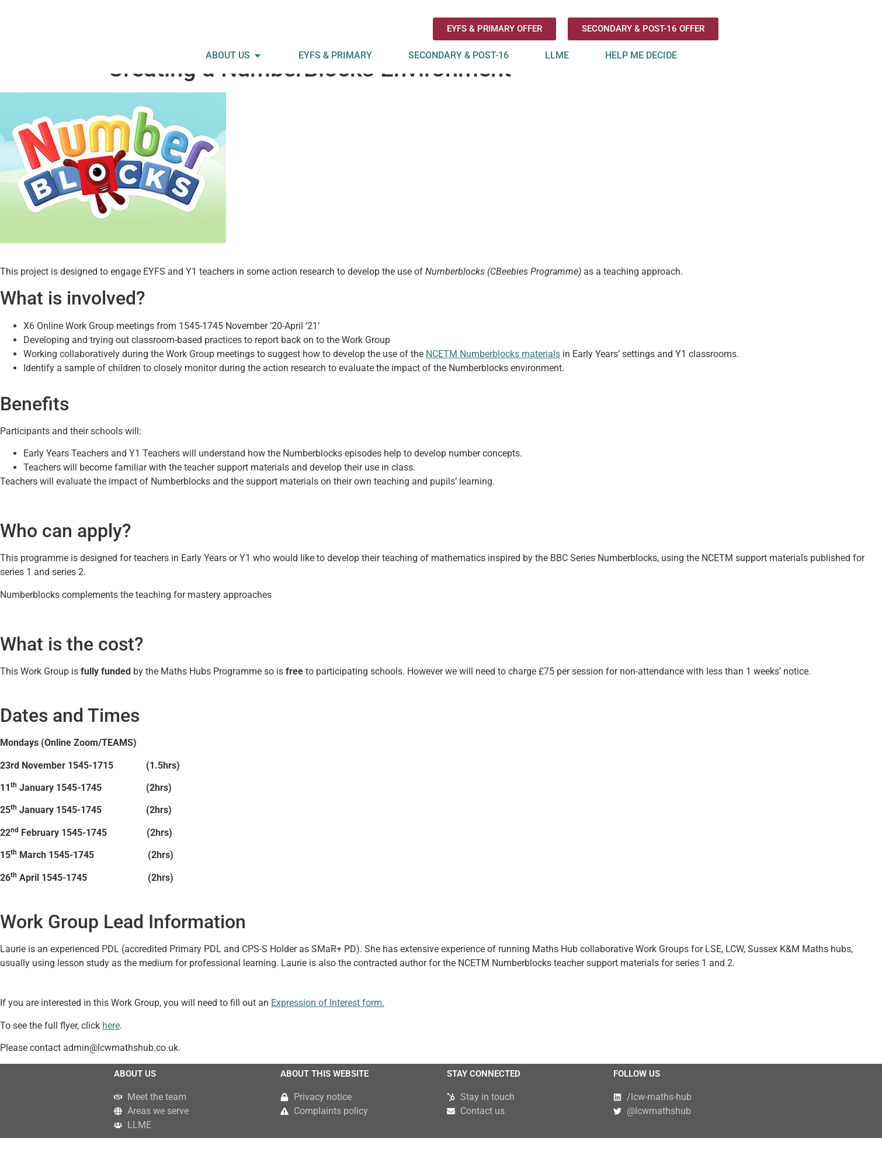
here (111, 1049)
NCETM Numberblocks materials (493, 377)
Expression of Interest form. (327, 1027)
